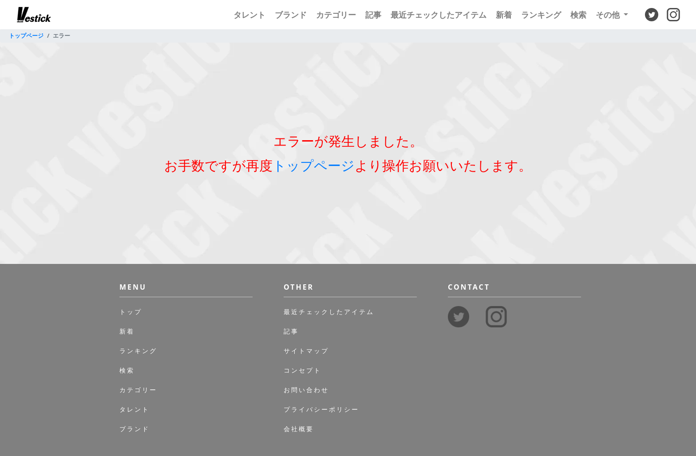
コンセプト (302, 370)
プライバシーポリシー (321, 409)
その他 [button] (609, 14)
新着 (504, 14)
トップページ (26, 35)
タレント (249, 14)
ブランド (291, 14)
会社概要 (299, 429)
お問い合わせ (306, 389)
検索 (578, 14)
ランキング (541, 14)
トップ (130, 311)
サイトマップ (306, 350)
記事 (373, 14)
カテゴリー (336, 14)
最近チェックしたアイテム (438, 14)
